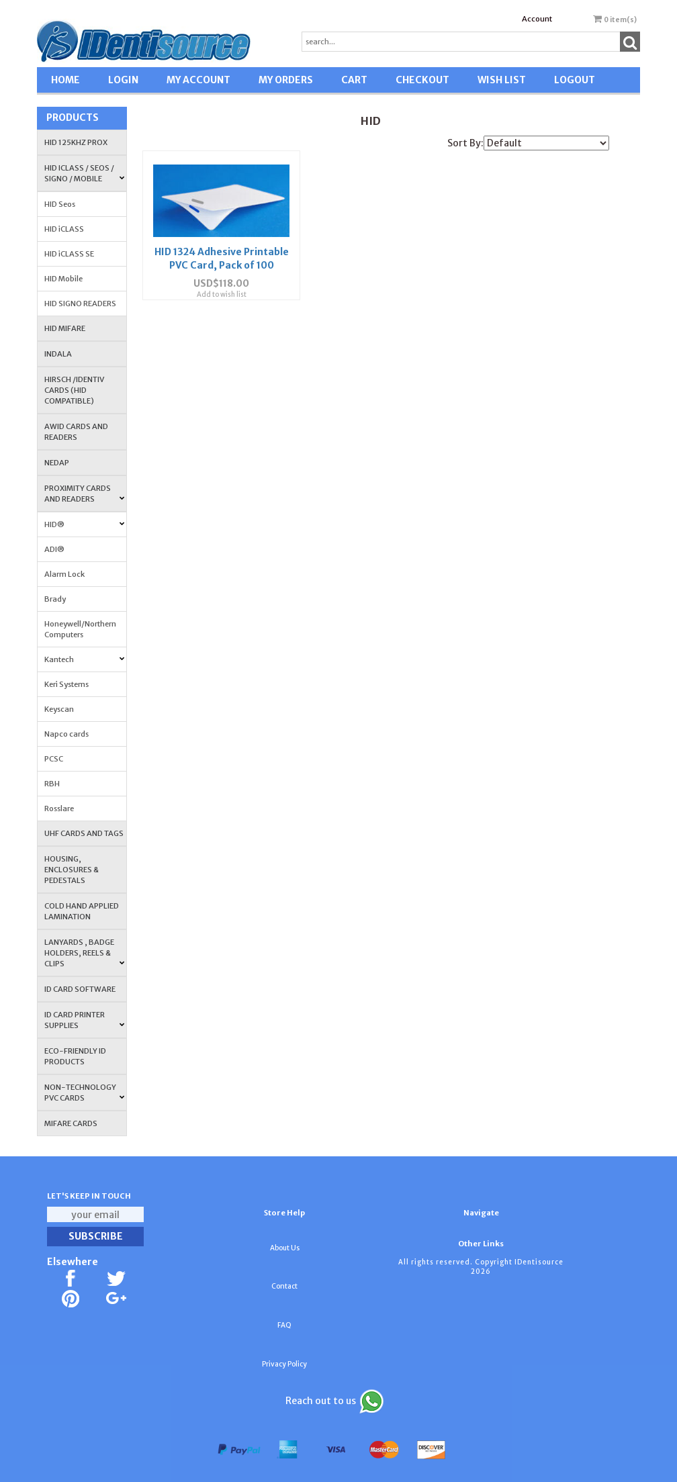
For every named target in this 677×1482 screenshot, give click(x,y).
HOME (65, 80)
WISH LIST (502, 80)
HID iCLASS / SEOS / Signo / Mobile (84, 173)
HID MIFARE (64, 328)
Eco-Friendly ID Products (75, 1056)
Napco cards (66, 734)
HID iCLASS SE (69, 254)
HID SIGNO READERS (80, 303)
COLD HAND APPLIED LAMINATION (81, 911)
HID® (84, 524)
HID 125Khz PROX (75, 142)
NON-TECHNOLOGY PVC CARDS (84, 1092)
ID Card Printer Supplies (84, 1020)
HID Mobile (63, 278)
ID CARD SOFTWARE (80, 989)
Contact (284, 1286)
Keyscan (59, 709)
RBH (52, 783)
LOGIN (123, 80)
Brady (55, 599)
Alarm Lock (64, 574)
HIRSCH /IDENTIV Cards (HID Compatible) (74, 390)
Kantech (84, 659)
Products (72, 117)
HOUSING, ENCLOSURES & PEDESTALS (71, 869)
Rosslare (59, 808)
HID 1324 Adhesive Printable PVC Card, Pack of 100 (220, 260)
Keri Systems (66, 684)
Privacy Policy (284, 1364)
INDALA (58, 354)
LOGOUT (574, 80)
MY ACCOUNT (198, 80)
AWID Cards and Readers (76, 432)
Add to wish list (220, 303)
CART (354, 80)
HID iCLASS (64, 229)
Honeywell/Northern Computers (80, 629)
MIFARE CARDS (70, 1123)
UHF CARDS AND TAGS (84, 833)
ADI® (54, 549)
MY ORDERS (286, 80)
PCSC (53, 758)
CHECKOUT (422, 80)
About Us (285, 1248)
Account (537, 19)
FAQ (284, 1325)
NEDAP (56, 462)
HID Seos (59, 204)
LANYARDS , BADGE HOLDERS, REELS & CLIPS (84, 952)
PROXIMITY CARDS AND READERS (84, 493)
